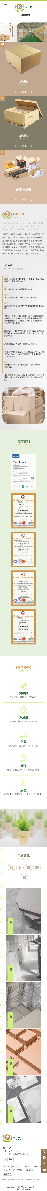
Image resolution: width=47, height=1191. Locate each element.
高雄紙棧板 (20, 1179)
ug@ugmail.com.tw (17, 1151)
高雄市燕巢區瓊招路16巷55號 (21, 1154)
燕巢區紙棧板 (40, 1179)
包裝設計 (27, 1166)
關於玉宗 (16, 1166)
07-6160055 (14, 1148)
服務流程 (38, 1166)
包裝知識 (29, 1170)
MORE (23, 92)
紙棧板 (4, 1179)
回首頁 (6, 1166)
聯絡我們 (7, 1174)
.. (39, 1187)
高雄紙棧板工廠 (30, 1179)
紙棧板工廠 (11, 1179)
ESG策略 (18, 1170)
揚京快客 (20, 1187)
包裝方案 (7, 1170)
